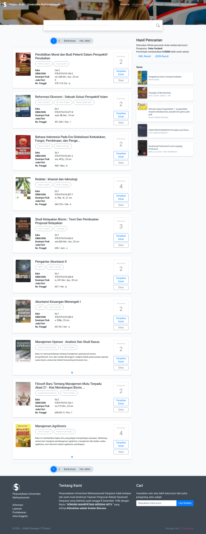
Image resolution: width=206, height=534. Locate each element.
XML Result (144, 56)
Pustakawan (172, 4)
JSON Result (162, 56)
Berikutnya (70, 40)
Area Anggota (189, 4)
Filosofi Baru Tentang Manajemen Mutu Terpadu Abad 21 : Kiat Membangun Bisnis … (68, 385)
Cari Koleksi (184, 503)
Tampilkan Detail (121, 73)
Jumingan (60, 229)
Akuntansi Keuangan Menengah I (58, 302)
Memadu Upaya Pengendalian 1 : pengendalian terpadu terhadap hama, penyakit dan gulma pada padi (169, 112)
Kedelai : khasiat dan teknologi (56, 179)
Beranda (124, 4)
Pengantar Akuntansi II (51, 261)
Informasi (137, 4)
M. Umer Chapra (63, 102)
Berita (148, 4)
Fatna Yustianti (44, 64)
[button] (72, 372)
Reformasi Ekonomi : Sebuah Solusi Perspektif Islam (71, 97)
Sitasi (121, 80)
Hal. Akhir (85, 40)
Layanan (17, 508)
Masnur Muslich (62, 146)
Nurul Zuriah (61, 64)
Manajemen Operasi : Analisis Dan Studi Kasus (67, 342)
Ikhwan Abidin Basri (84, 102)
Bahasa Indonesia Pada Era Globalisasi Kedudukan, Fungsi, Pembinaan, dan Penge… (70, 138)
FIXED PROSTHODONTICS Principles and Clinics (169, 130)
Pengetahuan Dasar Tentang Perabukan (165, 77)
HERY (40, 267)
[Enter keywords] (156, 503)
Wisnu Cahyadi (62, 185)
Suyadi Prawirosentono (47, 347)
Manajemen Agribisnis (50, 426)
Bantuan (158, 4)
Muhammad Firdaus (64, 432)
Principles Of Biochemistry (160, 93)
